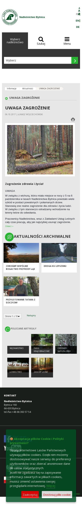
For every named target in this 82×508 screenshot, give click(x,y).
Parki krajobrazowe (42, 350)
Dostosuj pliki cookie (57, 495)
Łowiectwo (16, 372)
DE (77, 27)
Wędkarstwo (17, 348)
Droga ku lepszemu (55, 266)
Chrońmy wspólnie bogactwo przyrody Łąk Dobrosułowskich (20, 269)
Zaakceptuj (30, 495)
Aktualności (27, 88)
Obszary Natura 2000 (64, 350)
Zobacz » (9, 226)
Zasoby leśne (41, 372)
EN (77, 20)
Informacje (11, 88)
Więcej (50, 486)
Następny (31, 315)
